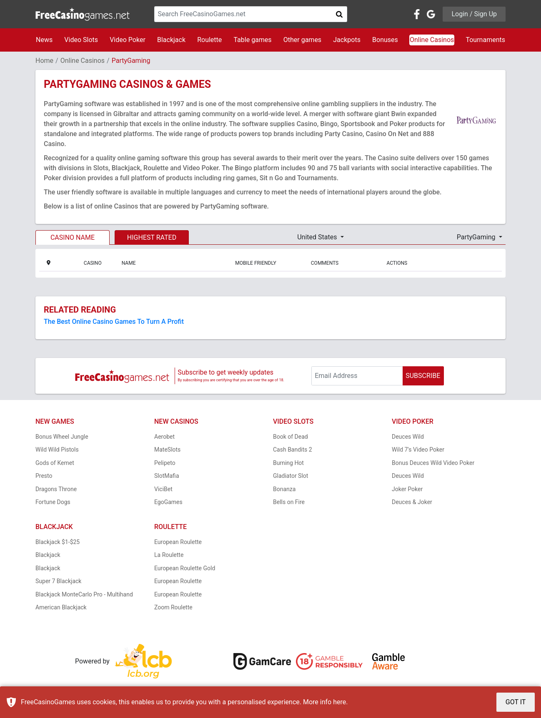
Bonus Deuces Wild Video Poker (433, 463)
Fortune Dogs (52, 502)
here (339, 702)
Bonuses (385, 40)
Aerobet (164, 436)
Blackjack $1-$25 (57, 542)
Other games (302, 40)
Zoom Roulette (173, 607)
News (44, 40)
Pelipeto (164, 463)
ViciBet (163, 489)
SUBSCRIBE (423, 376)
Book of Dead (290, 436)
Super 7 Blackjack (58, 581)
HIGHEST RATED (151, 237)
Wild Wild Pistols (57, 449)
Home (44, 61)
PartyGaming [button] (477, 237)
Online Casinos (432, 40)
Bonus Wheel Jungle (61, 436)
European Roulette (178, 542)
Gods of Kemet (54, 463)
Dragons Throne (56, 489)
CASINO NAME (72, 237)
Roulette (209, 40)
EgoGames (168, 502)
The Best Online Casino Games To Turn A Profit (114, 321)
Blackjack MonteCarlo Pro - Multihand (84, 594)
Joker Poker (407, 489)
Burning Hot (288, 463)
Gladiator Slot (290, 475)
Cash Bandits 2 (292, 449)
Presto (44, 475)
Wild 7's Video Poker (418, 449)
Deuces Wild (408, 436)
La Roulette (168, 555)
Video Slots (81, 40)
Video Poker (127, 40)
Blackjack (171, 40)
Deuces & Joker (412, 502)
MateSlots (167, 449)
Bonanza (284, 489)
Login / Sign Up (474, 14)
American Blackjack (61, 607)
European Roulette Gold (184, 568)
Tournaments (485, 40)
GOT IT (516, 702)
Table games (252, 40)
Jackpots (347, 40)
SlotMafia (166, 475)
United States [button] (317, 237)
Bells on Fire (289, 502)
